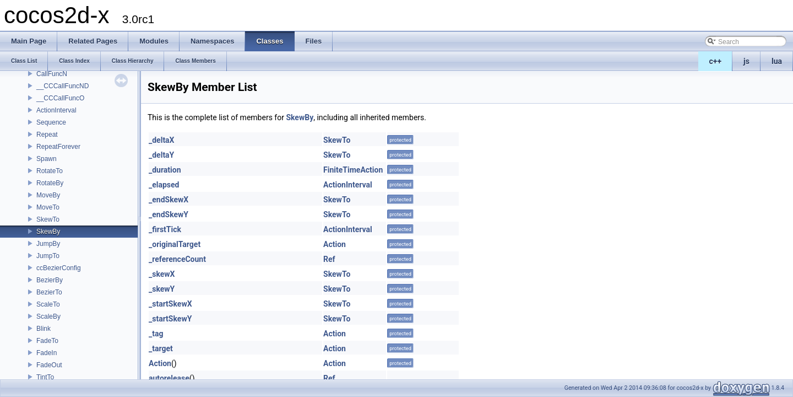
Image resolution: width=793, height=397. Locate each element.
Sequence (51, 122)
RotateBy (49, 183)
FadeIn (46, 353)
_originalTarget (174, 244)
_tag (156, 333)
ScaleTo (48, 304)
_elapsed (164, 184)
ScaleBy (48, 316)
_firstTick (165, 229)
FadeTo (47, 341)
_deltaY (161, 155)
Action (334, 244)
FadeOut (49, 365)
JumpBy (48, 244)
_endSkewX (168, 199)
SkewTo (47, 219)
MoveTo (47, 207)
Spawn (46, 159)
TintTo (45, 377)
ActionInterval (56, 110)
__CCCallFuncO (60, 98)
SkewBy (48, 231)
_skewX (162, 274)
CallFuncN (51, 74)
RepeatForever (58, 147)
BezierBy (49, 280)
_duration (165, 169)
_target (161, 348)
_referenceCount (177, 259)
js (746, 61)
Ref (329, 259)
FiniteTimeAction (353, 169)
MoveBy (48, 195)
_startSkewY (170, 318)
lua (777, 61)
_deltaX (162, 140)
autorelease (169, 378)
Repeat (47, 134)
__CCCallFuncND (62, 86)
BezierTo (49, 292)
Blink (43, 328)
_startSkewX (170, 303)
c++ (715, 61)
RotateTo (49, 171)
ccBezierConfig (58, 268)
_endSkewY (168, 214)
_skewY (162, 289)
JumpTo (47, 256)
